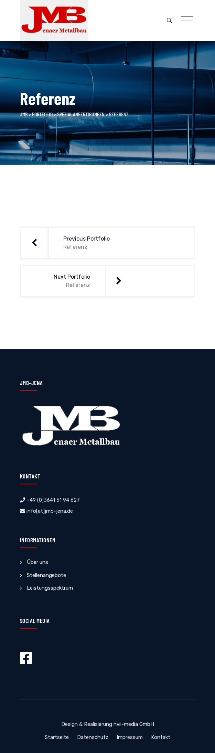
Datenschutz (92, 737)
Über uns (37, 562)
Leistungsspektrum (50, 588)
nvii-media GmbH (134, 724)
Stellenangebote (46, 575)
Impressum (130, 737)
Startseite (57, 737)
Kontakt (160, 737)
